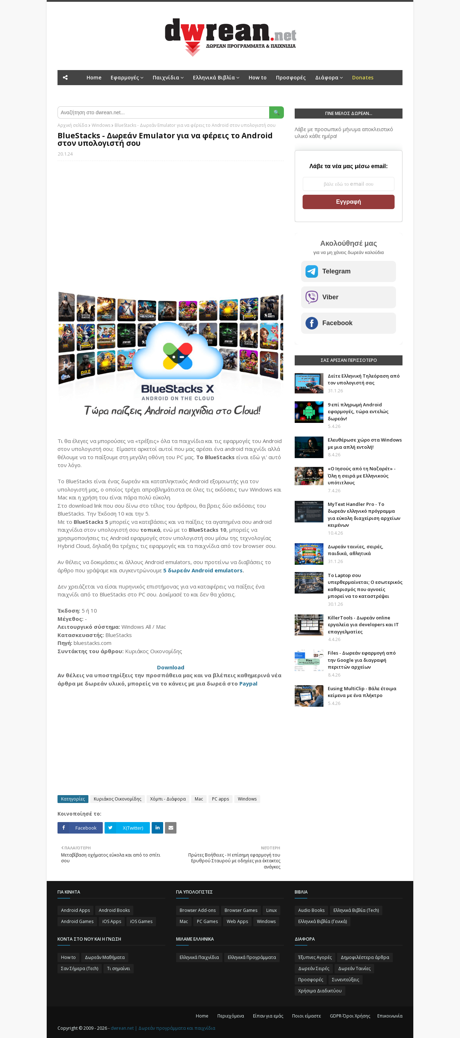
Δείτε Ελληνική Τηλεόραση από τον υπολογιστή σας (364, 379)
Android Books (114, 910)
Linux (271, 910)
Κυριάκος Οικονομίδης (117, 799)
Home (202, 1016)
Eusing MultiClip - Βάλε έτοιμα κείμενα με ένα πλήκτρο (362, 692)
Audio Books (311, 910)
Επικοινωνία (389, 1016)
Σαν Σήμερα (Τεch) (79, 968)
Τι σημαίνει (118, 968)
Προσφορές (310, 980)
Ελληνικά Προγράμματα (252, 957)
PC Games (207, 921)
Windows (101, 125)
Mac (199, 799)
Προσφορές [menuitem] (291, 77)
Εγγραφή (348, 202)
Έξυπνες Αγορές (315, 957)
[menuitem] (363, 77)
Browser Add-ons (198, 910)
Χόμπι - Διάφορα (168, 799)
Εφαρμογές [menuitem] (125, 77)
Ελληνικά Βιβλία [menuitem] (214, 77)
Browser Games (241, 910)
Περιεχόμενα (230, 1016)
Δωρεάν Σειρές (313, 968)
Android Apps (75, 910)
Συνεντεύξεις (345, 980)
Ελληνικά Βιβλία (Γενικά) (322, 921)
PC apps (220, 799)
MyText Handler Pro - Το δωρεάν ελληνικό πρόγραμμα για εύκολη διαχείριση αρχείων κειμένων (364, 515)
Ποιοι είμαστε (306, 1016)
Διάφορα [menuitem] (327, 77)
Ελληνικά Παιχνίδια (199, 957)
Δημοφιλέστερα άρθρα (365, 957)
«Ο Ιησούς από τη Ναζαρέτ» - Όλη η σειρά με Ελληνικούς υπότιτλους (362, 475)
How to (68, 957)
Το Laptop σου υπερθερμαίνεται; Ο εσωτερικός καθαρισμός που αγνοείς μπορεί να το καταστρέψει (365, 586)
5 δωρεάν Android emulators (203, 570)
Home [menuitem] (94, 77)
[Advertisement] (171, 218)
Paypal (248, 683)
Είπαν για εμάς (268, 1016)
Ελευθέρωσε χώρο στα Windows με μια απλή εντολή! (365, 443)
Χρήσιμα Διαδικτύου (320, 991)
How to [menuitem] (258, 77)
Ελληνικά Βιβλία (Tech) (356, 910)
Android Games (77, 921)
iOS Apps (111, 921)
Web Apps (237, 921)
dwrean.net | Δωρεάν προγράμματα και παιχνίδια (163, 1028)
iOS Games (141, 921)
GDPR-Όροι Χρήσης (350, 1016)
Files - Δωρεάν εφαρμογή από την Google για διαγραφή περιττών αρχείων (362, 660)
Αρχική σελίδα (72, 125)
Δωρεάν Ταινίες (354, 968)
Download (170, 667)
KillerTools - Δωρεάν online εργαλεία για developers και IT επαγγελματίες (363, 624)
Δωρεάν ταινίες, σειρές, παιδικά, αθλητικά (355, 550)
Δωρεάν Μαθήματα (105, 957)
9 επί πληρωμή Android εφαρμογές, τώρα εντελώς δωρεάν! (358, 411)
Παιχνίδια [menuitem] (166, 77)
